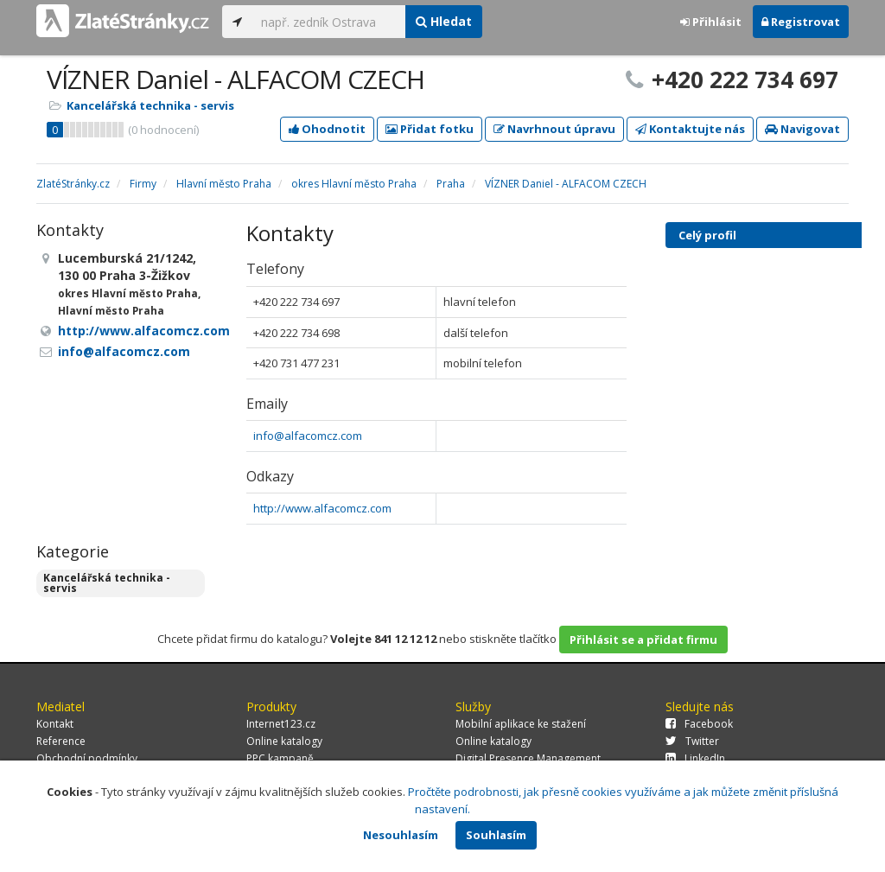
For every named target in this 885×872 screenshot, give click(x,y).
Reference (61, 741)
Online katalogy (284, 741)
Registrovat (800, 21)
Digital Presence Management (528, 758)
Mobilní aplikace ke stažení (520, 723)
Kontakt (54, 723)
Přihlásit (711, 21)
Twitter (692, 741)
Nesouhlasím (400, 835)
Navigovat (802, 129)
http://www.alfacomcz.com (322, 508)
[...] (328, 21)
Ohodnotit (327, 129)
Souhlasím (496, 835)
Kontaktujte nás (690, 129)
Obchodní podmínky (86, 758)
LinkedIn (695, 758)
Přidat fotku (429, 129)
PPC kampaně (280, 758)
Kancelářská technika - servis (150, 105)
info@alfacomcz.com (307, 435)
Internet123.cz (280, 723)
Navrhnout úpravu (554, 129)
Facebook (699, 723)
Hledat (444, 21)
